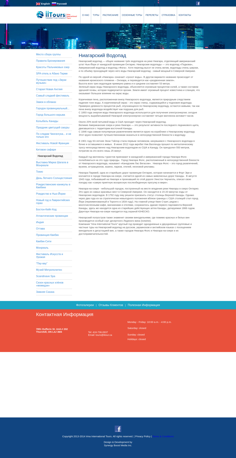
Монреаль (42, 247)
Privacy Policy (142, 436)
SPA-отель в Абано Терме (52, 73)
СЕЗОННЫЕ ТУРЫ (132, 15)
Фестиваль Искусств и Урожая (49, 255)
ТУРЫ (96, 15)
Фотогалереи (85, 305)
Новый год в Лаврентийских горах (53, 201)
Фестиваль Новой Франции (52, 143)
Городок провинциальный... (52, 108)
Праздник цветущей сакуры (52, 127)
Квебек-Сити (43, 241)
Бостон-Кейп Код (46, 209)
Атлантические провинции (52, 215)
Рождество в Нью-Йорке (51, 193)
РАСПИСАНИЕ (110, 15)
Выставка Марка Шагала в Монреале (52, 164)
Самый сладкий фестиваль (52, 95)
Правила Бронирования (50, 60)
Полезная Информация (144, 305)
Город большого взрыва (50, 114)
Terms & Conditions (163, 436)
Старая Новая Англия (49, 89)
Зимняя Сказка (45, 292)
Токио (39, 171)
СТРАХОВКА (168, 15)
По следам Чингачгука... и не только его (53, 135)
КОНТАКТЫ (185, 15)
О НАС (85, 15)
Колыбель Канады (47, 121)
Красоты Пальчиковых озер (52, 67)
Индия (40, 222)
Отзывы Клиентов (110, 305)
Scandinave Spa (45, 276)
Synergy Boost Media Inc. (118, 445)
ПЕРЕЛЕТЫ (152, 15)
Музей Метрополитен (49, 269)
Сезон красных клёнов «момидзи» (49, 284)
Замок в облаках (46, 102)
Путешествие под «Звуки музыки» (51, 81)
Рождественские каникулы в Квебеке (53, 186)
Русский (59, 3)
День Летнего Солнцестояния (54, 178)
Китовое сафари (46, 149)
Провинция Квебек (47, 235)
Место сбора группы (48, 54)
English (43, 3)
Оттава (40, 228)
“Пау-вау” (41, 263)
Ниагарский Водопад (50, 156)
